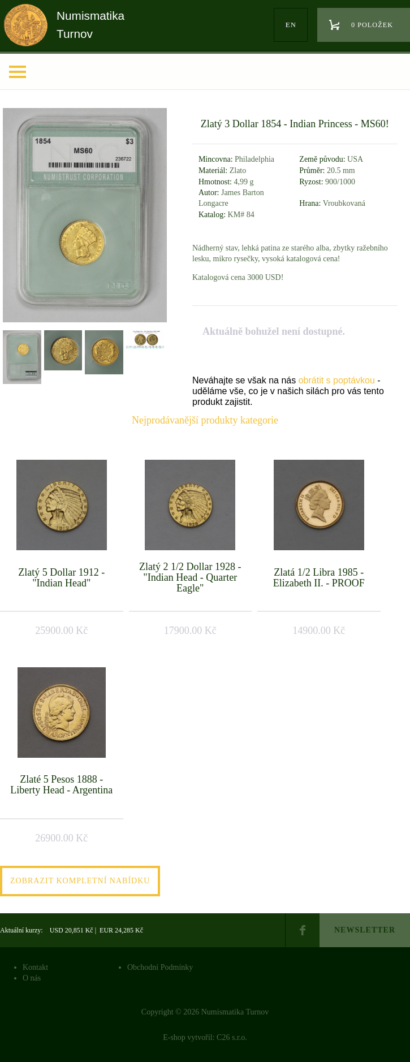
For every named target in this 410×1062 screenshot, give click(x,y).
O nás (32, 978)
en (291, 25)
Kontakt (35, 967)
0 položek (372, 25)
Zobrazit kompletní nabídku (80, 881)
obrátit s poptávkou (337, 380)
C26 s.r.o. (232, 1037)
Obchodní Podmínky (160, 967)
